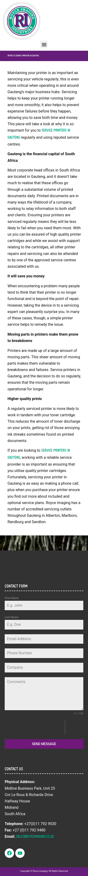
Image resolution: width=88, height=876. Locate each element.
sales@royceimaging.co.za (35, 837)
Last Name (11, 617)
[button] (44, 44)
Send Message (44, 744)
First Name (12, 598)
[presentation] (35, 727)
